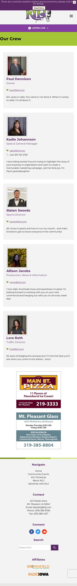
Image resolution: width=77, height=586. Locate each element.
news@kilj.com (16, 281)
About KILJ (38, 479)
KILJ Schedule (38, 476)
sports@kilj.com (16, 221)
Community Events (38, 473)
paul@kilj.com (15, 89)
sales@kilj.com (15, 150)
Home (38, 470)
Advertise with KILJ (38, 483)
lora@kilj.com (15, 348)
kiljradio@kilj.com (42, 506)
